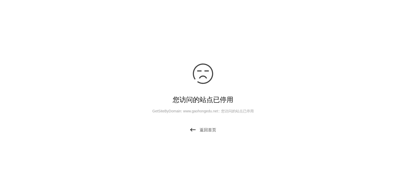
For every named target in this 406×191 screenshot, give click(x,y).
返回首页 (203, 130)
